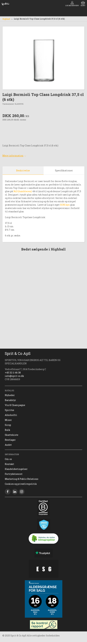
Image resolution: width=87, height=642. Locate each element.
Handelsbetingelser (16, 468)
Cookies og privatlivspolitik (21, 483)
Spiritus (9, 410)
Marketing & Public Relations (21, 478)
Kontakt (9, 464)
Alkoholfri (11, 415)
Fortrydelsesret (13, 473)
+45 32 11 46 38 (13, 372)
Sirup (8, 424)
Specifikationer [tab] (64, 170)
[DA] (5, 4)
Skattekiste (11, 434)
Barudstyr (10, 400)
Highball (6, 19)
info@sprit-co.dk (14, 375)
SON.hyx (65, 204)
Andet (8, 444)
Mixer (8, 419)
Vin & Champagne (15, 405)
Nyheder (10, 395)
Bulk (7, 429)
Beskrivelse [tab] (23, 170)
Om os (8, 459)
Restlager (10, 439)
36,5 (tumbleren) (22, 191)
